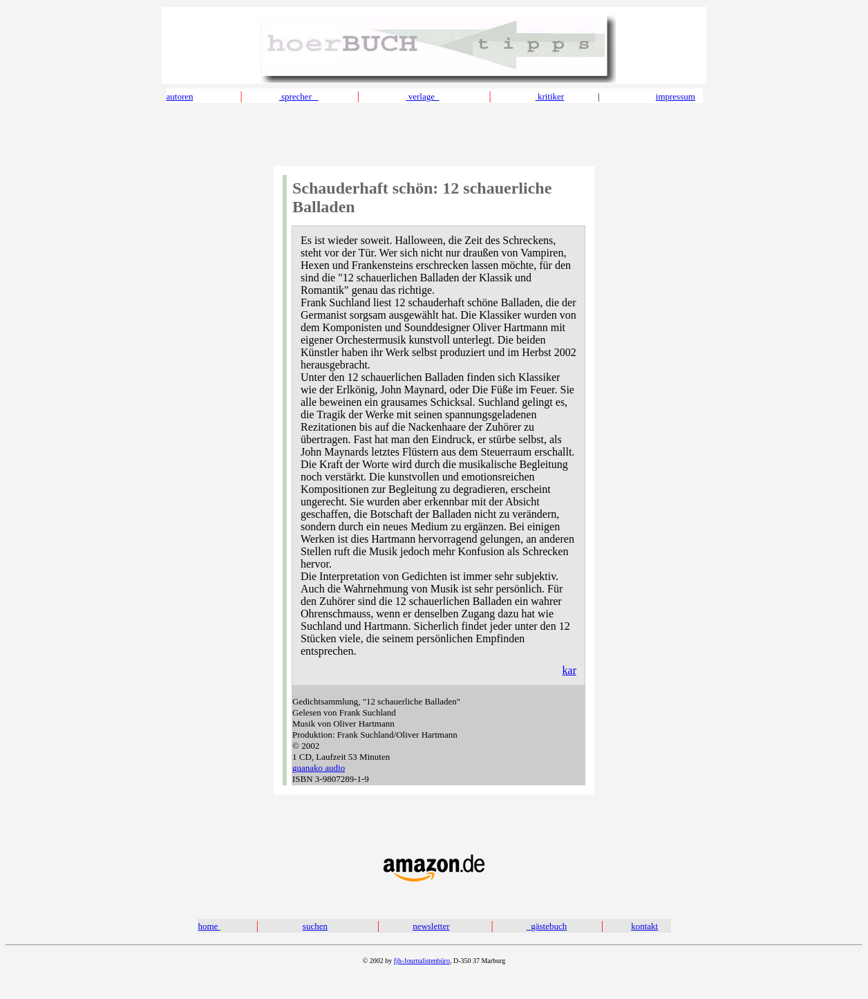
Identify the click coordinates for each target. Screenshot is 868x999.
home (209, 926)
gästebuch (549, 926)
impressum (675, 96)
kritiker (550, 96)
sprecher (299, 96)
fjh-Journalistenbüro (422, 960)
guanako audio (318, 768)
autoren (180, 96)
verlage (422, 96)
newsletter (431, 926)
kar (569, 670)
